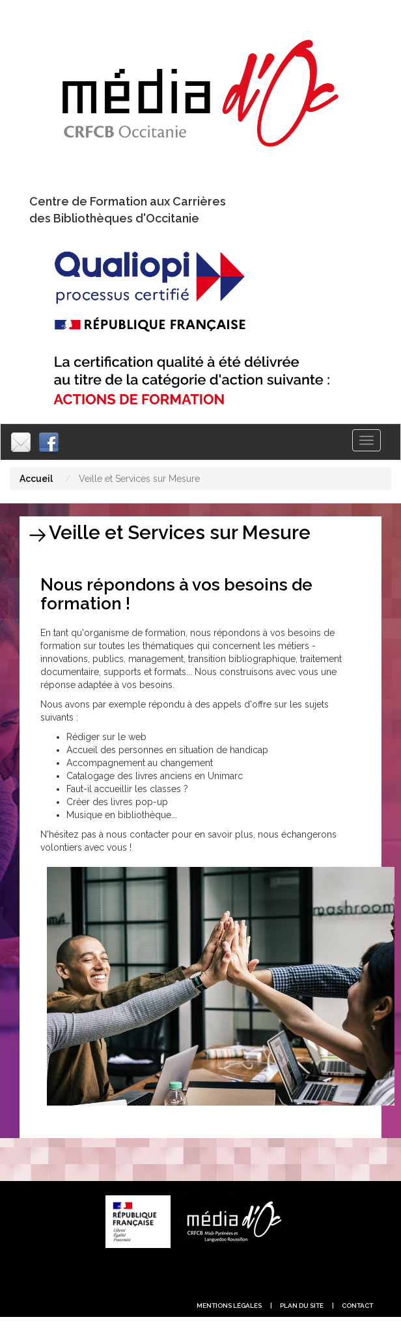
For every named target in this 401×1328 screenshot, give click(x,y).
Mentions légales (229, 1305)
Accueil (36, 478)
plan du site (302, 1305)
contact (357, 1305)
